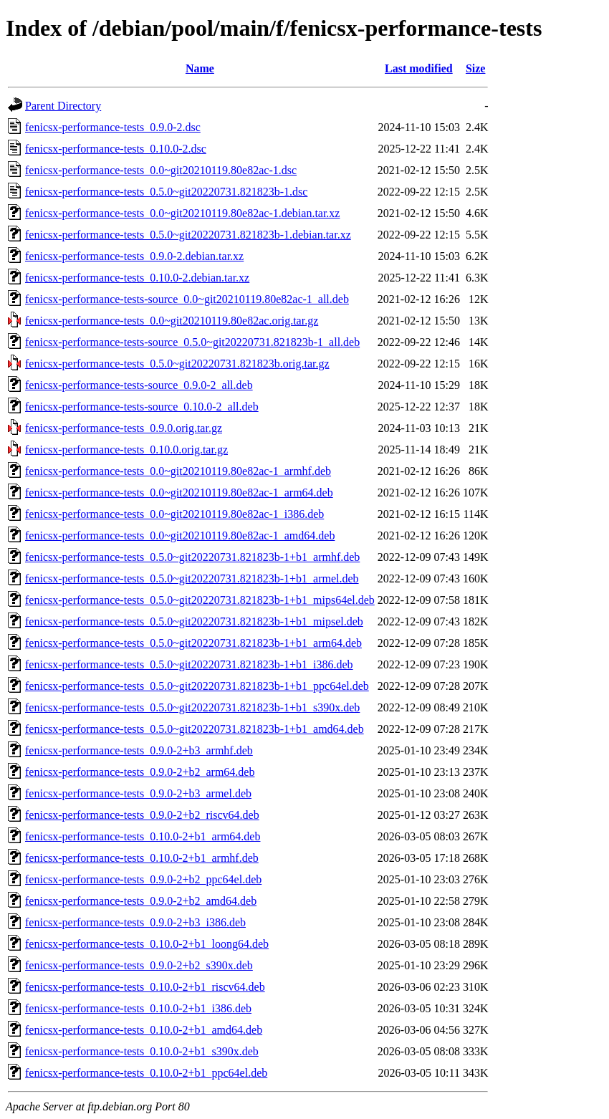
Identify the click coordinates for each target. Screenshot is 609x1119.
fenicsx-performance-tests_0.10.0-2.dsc (115, 149)
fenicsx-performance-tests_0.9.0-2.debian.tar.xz (134, 256)
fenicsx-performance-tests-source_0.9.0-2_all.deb (139, 385)
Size (476, 68)
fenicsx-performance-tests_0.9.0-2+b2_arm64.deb (139, 772)
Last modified (419, 68)
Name (200, 68)
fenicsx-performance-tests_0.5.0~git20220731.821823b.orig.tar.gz (177, 363)
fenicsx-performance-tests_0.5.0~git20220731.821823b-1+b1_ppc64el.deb (197, 686)
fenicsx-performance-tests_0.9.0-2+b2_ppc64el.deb (143, 879)
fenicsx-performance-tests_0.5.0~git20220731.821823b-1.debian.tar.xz (188, 235)
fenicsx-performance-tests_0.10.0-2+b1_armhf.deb (142, 858)
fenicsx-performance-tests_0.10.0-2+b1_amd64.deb (143, 1030)
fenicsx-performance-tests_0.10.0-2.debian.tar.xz (137, 278)
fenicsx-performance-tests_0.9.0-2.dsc (113, 127)
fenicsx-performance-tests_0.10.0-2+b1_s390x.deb (142, 1051)
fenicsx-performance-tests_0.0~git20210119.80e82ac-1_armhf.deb (178, 471)
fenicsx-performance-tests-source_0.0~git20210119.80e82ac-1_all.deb (187, 299)
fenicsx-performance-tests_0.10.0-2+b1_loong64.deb (147, 944)
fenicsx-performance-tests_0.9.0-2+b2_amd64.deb (140, 901)
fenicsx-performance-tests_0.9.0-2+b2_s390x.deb (139, 965)
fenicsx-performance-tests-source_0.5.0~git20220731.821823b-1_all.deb (192, 342)
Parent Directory (63, 106)
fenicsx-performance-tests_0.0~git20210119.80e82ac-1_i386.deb (174, 514)
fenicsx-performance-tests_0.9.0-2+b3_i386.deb (135, 922)
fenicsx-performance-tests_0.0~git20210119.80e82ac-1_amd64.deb (180, 535)
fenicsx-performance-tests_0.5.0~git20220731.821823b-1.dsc (166, 192)
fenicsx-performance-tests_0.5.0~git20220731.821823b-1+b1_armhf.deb (192, 557)
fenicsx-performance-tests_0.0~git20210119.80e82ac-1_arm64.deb (179, 492)
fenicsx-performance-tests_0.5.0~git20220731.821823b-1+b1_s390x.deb (192, 707)
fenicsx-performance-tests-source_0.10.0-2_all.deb (142, 406)
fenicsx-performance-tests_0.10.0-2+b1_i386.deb (138, 1008)
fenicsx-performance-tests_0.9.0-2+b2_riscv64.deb (142, 815)
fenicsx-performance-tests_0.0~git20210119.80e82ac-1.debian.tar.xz (182, 213)
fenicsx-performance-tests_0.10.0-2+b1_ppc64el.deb (146, 1073)
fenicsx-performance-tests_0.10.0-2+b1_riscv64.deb (145, 987)
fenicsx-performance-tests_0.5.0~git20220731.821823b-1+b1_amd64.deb (194, 729)
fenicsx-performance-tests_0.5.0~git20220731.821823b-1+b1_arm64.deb (193, 643)
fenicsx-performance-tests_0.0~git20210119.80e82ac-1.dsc (161, 170)
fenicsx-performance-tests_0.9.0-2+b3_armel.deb (138, 793)
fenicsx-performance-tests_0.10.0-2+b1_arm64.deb (142, 836)
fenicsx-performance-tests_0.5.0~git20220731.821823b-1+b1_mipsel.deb (194, 621)
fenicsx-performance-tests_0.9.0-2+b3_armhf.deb (139, 750)
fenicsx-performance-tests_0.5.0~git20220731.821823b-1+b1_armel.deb (192, 578)
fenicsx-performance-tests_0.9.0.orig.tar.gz (123, 428)
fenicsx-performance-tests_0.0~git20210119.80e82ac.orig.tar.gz (171, 320)
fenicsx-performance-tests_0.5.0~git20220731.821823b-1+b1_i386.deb (189, 664)
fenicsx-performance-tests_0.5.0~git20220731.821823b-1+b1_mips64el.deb (200, 600)
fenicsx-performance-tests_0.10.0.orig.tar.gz (126, 449)
